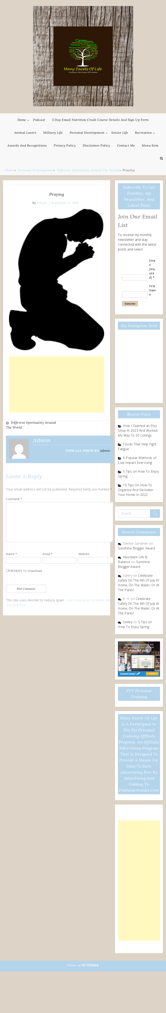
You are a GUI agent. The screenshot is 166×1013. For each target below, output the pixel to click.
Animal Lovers (25, 133)
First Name (152, 290)
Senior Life (119, 133)
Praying (56, 194)
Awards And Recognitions (27, 145)
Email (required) (152, 269)
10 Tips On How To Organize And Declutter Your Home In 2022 (135, 490)
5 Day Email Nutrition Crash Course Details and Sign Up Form (100, 120)
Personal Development (87, 133)
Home (21, 120)
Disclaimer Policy (96, 145)
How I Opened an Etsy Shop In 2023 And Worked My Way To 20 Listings (138, 430)
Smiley (127, 622)
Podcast (39, 120)
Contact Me (126, 145)
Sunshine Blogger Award (136, 548)
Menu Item (150, 145)
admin (42, 203)
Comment (14, 499)
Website (84, 554)
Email (48, 554)
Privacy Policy (65, 145)
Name (11, 554)
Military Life (53, 133)
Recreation (143, 133)
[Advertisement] (56, 384)
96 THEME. (90, 965)
